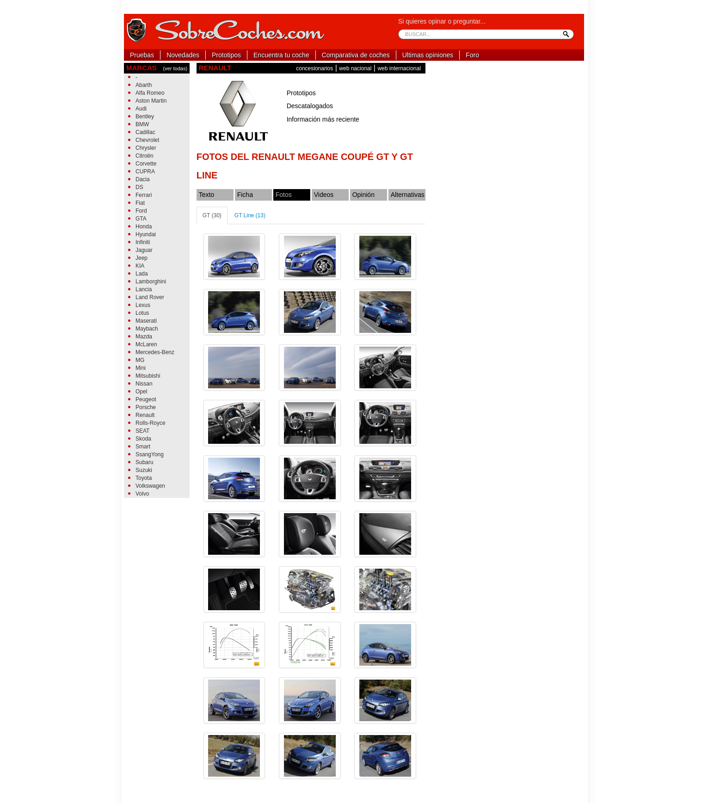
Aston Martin (150, 101)
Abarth (143, 85)
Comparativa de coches (356, 55)
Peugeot (145, 399)
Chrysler (145, 148)
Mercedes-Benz (154, 352)
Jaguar (144, 250)
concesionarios (314, 68)
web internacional (398, 68)
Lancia (143, 289)
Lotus (142, 313)
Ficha (245, 194)
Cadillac (145, 132)
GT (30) (212, 215)
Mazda (143, 336)
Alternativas (408, 194)
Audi (141, 108)
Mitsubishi (147, 376)
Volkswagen (150, 486)
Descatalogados (310, 106)
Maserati (146, 321)
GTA (141, 218)
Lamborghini (150, 281)
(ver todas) (175, 68)
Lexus (142, 305)
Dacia (142, 179)
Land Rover (149, 297)
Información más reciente (323, 119)
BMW (142, 124)
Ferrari (143, 195)
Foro (472, 55)
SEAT (142, 431)
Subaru (144, 462)
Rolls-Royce (150, 423)
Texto (206, 194)
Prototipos (226, 55)
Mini (140, 368)
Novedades (182, 55)
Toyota (143, 478)
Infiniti (142, 242)
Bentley (144, 116)
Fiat (140, 203)
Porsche (145, 407)
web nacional (355, 68)
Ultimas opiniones (428, 55)
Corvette (145, 163)
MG (139, 360)
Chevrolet (147, 140)
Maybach (146, 328)
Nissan (144, 383)
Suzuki (143, 470)
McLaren (146, 344)
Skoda (143, 438)
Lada (141, 273)
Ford (141, 211)
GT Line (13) (249, 215)
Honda (143, 226)
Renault (144, 415)
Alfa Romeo (150, 93)
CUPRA (145, 171)
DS (139, 187)
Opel (141, 391)
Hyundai (145, 234)
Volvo (142, 493)
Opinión (363, 194)
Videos (324, 194)
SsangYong (149, 454)
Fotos (284, 194)
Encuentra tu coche (281, 55)
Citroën (144, 156)
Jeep (141, 258)
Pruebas (142, 55)
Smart (142, 446)
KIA (139, 266)
